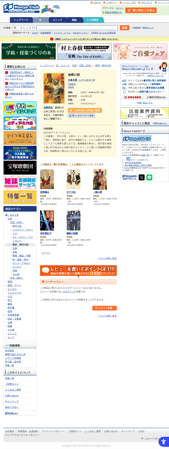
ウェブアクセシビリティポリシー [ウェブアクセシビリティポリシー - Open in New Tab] (22, 435)
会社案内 (9, 431)
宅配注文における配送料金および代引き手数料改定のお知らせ (19, 86)
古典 (15, 248)
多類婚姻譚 (45, 33)
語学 (10, 311)
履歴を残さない (160, 123)
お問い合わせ (146, 3)
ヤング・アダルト (22, 263)
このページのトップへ (155, 438)
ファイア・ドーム (61, 33)
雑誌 (74, 19)
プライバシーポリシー (53, 431)
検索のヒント (148, 28)
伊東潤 (71, 87)
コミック (57, 19)
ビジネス (12, 289)
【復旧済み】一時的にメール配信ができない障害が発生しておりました (19, 75)
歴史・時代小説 (20, 244)
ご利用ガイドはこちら (155, 76)
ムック (11, 337)
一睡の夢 (97, 192)
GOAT (35, 33)
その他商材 (92, 19)
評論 (15, 270)
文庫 (10, 322)
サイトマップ (163, 3)
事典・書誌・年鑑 (22, 255)
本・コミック (12, 215)
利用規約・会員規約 (28, 431)
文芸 (10, 218)
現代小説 (17, 226)
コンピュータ (14, 292)
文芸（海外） (17, 278)
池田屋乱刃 (45, 233)
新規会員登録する (113, 12)
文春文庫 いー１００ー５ (81, 80)
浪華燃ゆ (44, 192)
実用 (10, 281)
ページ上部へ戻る (108, 258)
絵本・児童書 (14, 318)
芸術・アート (14, 285)
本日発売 (9, 350)
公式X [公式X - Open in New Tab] (141, 431)
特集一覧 (9, 365)
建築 (10, 304)
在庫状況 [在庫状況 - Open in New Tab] (48, 107)
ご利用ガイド (112, 3)
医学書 (11, 307)
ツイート (45, 253)
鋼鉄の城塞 (72, 233)
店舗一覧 (97, 3)
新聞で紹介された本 (15, 354)
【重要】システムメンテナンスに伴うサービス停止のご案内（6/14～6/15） (86, 39)
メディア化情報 (13, 358)
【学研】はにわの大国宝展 (103, 33)
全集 (15, 252)
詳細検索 (137, 28)
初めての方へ (12, 407)
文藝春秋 (72, 84)
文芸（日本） (17, 222)
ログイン (119, 8)
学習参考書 (13, 315)
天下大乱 (71, 192)
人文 (10, 296)
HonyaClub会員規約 (133, 163)
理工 (10, 300)
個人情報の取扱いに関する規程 (138, 165)
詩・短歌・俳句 (20, 259)
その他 (16, 274)
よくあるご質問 (129, 3)
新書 (10, 326)
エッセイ (17, 266)
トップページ (21, 19)
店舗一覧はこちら (145, 103)
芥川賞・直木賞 (13, 361)
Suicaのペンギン (80, 33)
